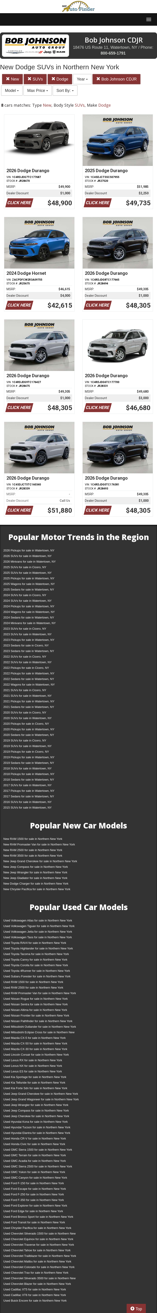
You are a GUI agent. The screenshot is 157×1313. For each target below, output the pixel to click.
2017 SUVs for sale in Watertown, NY (27, 785)
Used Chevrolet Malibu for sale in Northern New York (37, 1261)
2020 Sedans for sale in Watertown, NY (28, 735)
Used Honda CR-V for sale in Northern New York (34, 1138)
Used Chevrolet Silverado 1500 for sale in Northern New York (39, 1234)
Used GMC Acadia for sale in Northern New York (34, 1161)
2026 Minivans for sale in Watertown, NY (29, 561)
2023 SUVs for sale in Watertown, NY (27, 634)
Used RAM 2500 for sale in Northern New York (33, 987)
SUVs (35, 79)
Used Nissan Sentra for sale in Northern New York (35, 1004)
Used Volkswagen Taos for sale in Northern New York (37, 937)
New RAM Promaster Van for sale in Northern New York (39, 844)
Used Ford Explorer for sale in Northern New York (35, 1205)
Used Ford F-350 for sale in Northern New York (33, 1200)
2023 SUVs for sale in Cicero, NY (24, 628)
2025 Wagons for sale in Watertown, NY (29, 584)
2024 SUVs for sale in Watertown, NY (27, 600)
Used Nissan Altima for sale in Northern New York (35, 1010)
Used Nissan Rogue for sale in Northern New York (35, 998)
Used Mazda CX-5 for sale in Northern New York (34, 1038)
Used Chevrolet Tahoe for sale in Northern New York (37, 1250)
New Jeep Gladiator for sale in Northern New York (35, 878)
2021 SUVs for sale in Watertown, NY (27, 695)
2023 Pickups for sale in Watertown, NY (28, 640)
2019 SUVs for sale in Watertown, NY (27, 746)
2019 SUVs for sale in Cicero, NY (24, 740)
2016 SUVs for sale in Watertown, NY (27, 802)
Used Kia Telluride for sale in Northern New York (34, 1082)
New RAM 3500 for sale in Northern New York (32, 855)
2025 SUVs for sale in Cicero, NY (24, 567)
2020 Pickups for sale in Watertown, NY (28, 729)
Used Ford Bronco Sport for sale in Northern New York (38, 1216)
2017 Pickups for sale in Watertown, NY (28, 790)
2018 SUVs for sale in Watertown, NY (27, 768)
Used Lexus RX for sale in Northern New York (32, 1060)
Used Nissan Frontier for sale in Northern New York (36, 1015)
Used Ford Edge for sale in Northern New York (33, 1211)
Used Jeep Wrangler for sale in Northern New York (35, 1105)
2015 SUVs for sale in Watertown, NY (27, 807)
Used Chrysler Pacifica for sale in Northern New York (37, 1228)
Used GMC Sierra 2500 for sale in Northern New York (37, 1166)
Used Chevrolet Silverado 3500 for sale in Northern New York (39, 1279)
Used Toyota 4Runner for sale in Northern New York (36, 970)
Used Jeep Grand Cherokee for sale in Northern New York (40, 1093)
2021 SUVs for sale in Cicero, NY (24, 690)
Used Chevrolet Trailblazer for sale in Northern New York (39, 1256)
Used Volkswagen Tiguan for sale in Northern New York (39, 926)
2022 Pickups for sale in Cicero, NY (26, 667)
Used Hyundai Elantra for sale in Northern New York (36, 1133)
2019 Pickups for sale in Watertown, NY (28, 757)
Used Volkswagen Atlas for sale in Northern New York (37, 920)
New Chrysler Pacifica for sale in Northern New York (36, 889)
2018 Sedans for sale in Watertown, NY (28, 779)
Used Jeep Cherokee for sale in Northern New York (36, 1116)
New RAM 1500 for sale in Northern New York (32, 839)
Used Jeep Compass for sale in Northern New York (36, 1110)
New (12, 79)
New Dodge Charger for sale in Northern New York (35, 883)
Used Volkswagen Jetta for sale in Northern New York (37, 931)
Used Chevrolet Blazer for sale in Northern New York (37, 1283)
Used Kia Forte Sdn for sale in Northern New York (35, 1088)
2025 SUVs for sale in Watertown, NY (27, 572)
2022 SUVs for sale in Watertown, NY (27, 662)
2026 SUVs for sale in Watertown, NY (27, 556)
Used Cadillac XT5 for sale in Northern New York (34, 1289)
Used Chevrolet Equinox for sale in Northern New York (38, 1239)
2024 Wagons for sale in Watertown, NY (29, 612)
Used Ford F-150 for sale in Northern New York (33, 1183)
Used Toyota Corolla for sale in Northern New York (35, 965)
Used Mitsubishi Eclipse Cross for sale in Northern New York (39, 1033)
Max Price (37, 90)
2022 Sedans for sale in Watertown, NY (28, 679)
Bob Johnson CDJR (116, 79)
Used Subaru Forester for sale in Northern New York (37, 976)
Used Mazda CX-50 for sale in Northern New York (35, 1043)
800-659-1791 (113, 53)
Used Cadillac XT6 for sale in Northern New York (34, 1295)
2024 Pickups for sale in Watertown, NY (28, 606)
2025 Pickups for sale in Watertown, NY (28, 578)
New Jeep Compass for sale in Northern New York (35, 866)
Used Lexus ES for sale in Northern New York (32, 1071)
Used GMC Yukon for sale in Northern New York (34, 1172)
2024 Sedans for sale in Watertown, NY (28, 617)
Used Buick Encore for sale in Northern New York (35, 1300)
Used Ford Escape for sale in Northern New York (34, 1188)
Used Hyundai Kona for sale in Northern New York (35, 1121)
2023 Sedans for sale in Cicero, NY (26, 645)
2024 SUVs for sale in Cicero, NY (24, 595)
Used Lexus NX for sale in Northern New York (32, 1065)
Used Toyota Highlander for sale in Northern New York (38, 948)
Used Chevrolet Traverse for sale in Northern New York (38, 1244)
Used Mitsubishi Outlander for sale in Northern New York (39, 1026)
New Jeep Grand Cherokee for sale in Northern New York (40, 861)
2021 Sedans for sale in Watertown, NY (28, 707)
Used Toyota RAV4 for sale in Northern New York (34, 943)
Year (82, 79)
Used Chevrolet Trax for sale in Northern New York (35, 1272)
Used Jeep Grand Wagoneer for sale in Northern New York (41, 1099)
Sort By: (65, 90)
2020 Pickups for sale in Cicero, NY (26, 723)
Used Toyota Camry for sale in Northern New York (35, 959)
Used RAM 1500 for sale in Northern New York (33, 982)
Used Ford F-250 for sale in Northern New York (33, 1194)
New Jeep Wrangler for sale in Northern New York (35, 872)
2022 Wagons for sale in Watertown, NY (29, 684)
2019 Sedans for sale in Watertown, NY (28, 763)
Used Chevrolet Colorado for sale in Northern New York (39, 1267)
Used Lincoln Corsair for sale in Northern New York (36, 1054)
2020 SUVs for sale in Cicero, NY (24, 712)
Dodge (59, 79)
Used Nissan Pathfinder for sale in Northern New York (37, 1021)
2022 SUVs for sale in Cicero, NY (24, 656)
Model (12, 90)
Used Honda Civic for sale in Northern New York (34, 1144)
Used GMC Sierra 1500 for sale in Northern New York (37, 1149)
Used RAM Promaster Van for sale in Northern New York (39, 993)
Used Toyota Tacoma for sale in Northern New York (36, 954)
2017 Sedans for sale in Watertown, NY (28, 796)
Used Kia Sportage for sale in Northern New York (34, 1077)
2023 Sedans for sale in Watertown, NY (28, 651)
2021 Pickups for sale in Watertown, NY (28, 701)
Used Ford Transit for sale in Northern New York (34, 1222)
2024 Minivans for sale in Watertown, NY (29, 623)
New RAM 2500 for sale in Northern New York (32, 850)
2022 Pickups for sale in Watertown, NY (28, 673)
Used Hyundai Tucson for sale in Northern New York (36, 1127)
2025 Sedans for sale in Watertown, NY (28, 589)
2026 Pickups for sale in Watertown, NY (28, 550)
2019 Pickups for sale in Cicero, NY (26, 751)
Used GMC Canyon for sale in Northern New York (35, 1177)
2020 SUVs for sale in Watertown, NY (27, 718)
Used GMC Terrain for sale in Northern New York (34, 1155)
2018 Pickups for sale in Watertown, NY (28, 774)
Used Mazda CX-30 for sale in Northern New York (35, 1049)
